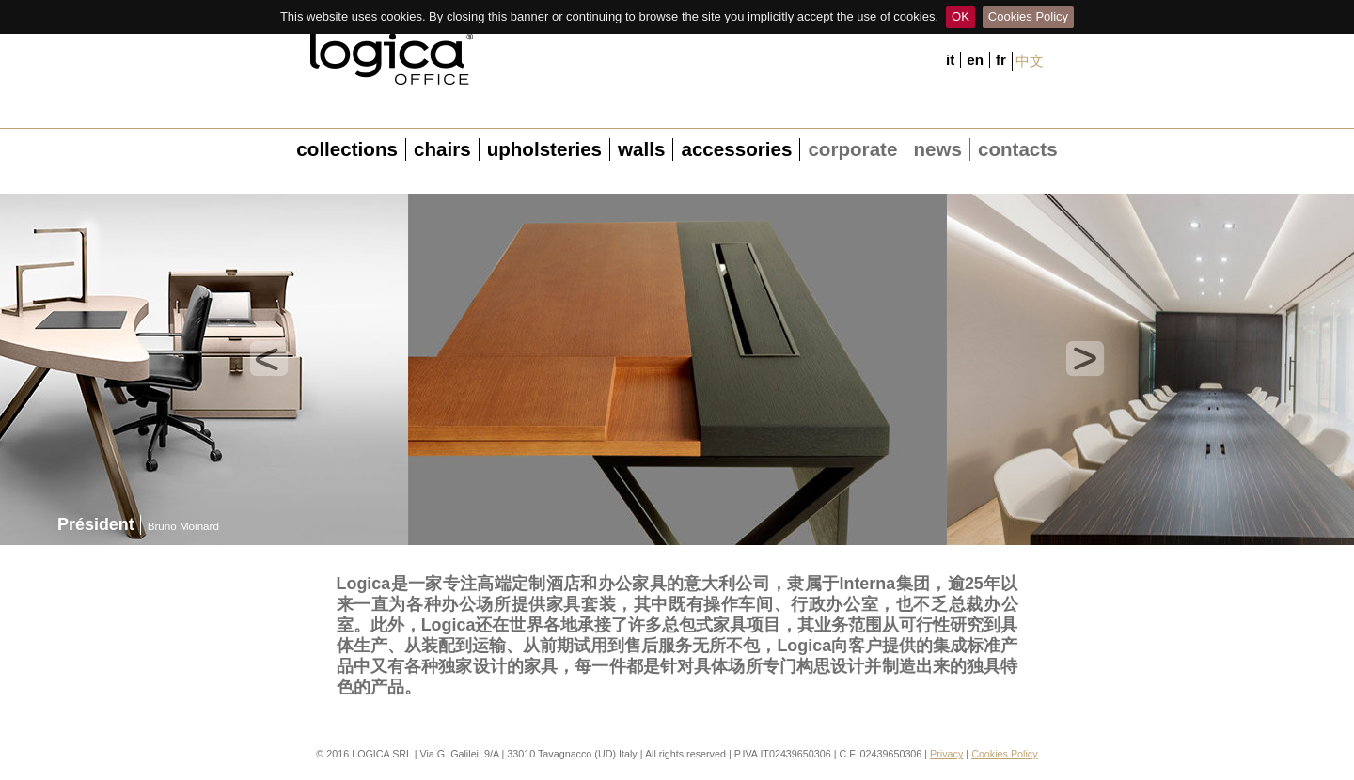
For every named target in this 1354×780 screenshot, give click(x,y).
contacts (1018, 149)
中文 (1030, 61)
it (950, 60)
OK (960, 16)
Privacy (946, 753)
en (975, 60)
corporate (852, 149)
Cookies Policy (1028, 16)
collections (347, 149)
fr (1001, 60)
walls (641, 149)
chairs (442, 149)
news (937, 149)
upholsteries (544, 149)
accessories (736, 149)
